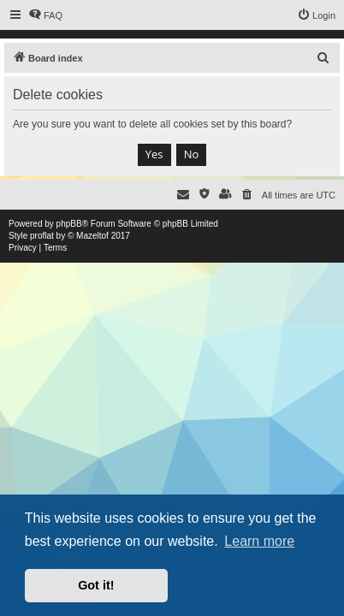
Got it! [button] (96, 585)
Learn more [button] (259, 541)
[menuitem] (45, 15)
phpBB (69, 223)
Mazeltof (92, 235)
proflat (42, 235)
